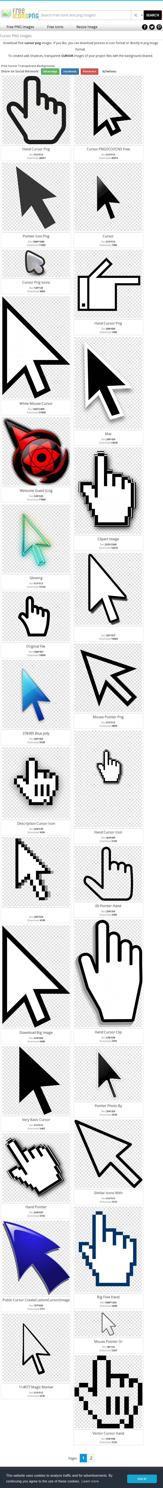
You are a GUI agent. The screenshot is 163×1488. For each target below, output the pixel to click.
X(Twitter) (109, 71)
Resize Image (86, 26)
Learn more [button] (90, 1481)
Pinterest (89, 71)
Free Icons (55, 26)
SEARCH (152, 15)
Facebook (70, 71)
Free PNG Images (20, 26)
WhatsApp (50, 71)
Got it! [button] (142, 1479)
